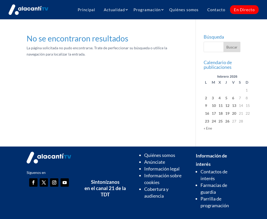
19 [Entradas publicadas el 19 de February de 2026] (227, 113)
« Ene (208, 128)
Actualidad (114, 9)
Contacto (216, 9)
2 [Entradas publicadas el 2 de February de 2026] (206, 98)
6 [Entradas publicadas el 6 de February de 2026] (233, 98)
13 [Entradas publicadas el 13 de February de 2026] (234, 105)
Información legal (162, 169)
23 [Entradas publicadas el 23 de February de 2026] (207, 121)
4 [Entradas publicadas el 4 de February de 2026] (220, 98)
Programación (147, 9)
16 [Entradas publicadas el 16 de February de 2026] (207, 113)
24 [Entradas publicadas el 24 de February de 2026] (214, 121)
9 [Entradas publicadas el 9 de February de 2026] (206, 105)
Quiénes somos (184, 9)
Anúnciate (154, 162)
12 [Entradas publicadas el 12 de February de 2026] (227, 105)
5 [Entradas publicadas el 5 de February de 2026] (226, 98)
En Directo (244, 9)
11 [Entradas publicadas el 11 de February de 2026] (221, 105)
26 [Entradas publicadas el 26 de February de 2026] (227, 121)
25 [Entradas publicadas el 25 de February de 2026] (221, 121)
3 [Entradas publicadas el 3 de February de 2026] (213, 98)
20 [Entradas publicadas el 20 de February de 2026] (234, 113)
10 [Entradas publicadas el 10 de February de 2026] (214, 105)
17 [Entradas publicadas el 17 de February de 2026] (214, 113)
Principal (86, 9)
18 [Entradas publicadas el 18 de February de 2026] (221, 113)
